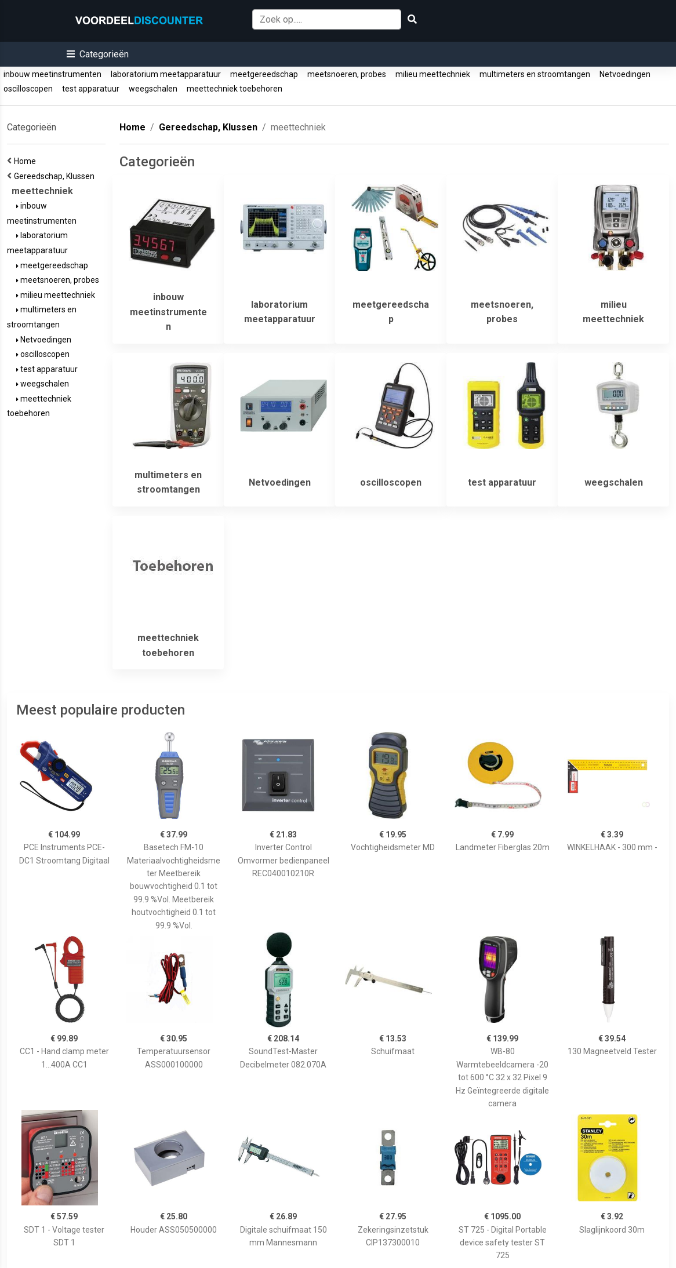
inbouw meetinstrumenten (52, 74)
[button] (98, 54)
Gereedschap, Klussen (56, 176)
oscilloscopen (28, 88)
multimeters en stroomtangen (535, 74)
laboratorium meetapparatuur (165, 74)
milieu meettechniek (433, 74)
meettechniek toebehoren (234, 88)
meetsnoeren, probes (347, 74)
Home (26, 161)
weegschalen (153, 88)
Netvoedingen (625, 74)
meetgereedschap (264, 74)
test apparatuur (91, 88)
